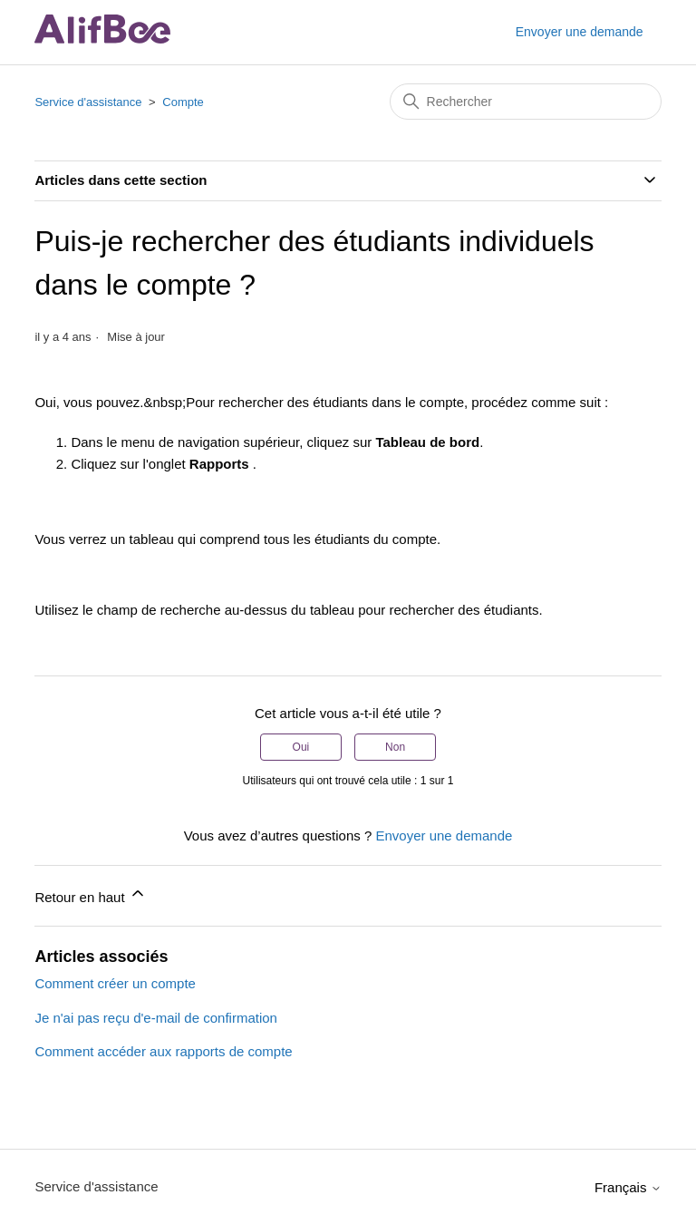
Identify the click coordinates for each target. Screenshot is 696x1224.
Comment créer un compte (115, 983)
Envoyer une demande (579, 31)
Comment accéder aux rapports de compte (163, 1051)
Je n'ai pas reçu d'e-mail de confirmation (155, 1017)
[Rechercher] (526, 101)
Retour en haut (90, 894)
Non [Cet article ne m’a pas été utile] (395, 747)
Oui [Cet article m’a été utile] (301, 747)
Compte (183, 102)
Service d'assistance (87, 102)
